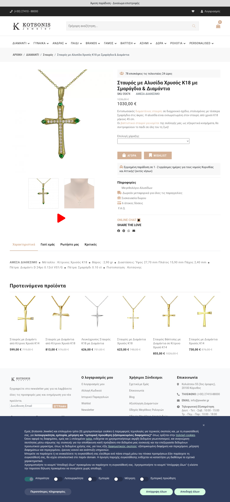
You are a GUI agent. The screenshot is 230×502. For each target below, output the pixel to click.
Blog (132, 397)
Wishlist (86, 403)
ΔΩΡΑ (162, 43)
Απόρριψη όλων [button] (156, 491)
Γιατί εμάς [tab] (48, 244)
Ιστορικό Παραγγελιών (95, 397)
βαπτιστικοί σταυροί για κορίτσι (140, 123)
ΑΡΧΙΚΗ (17, 54)
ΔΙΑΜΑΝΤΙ (21, 43)
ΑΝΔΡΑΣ (60, 43)
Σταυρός (48, 54)
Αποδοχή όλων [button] (190, 491)
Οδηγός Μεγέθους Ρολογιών (146, 409)
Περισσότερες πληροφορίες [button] (48, 491)
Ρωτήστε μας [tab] (69, 244)
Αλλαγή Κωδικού (91, 390)
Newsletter (87, 409)
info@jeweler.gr (200, 400)
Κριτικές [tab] (91, 244)
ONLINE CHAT (128, 220)
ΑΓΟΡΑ (129, 155)
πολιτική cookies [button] (185, 435)
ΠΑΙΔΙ (77, 43)
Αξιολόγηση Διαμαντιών (143, 403)
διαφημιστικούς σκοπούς (122, 446)
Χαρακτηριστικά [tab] (24, 244)
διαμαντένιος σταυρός (148, 111)
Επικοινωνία (136, 390)
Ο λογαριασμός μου (92, 384)
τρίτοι (89, 438)
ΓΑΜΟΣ (111, 43)
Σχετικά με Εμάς (139, 384)
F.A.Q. (122, 208)
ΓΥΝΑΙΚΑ (42, 43)
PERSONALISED (202, 43)
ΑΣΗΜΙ (146, 43)
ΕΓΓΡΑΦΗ (60, 406)
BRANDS (93, 43)
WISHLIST (158, 155)
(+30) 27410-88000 (208, 394)
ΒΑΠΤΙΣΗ (129, 43)
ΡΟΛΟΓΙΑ (178, 43)
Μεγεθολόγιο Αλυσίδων (134, 188)
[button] (204, 425)
